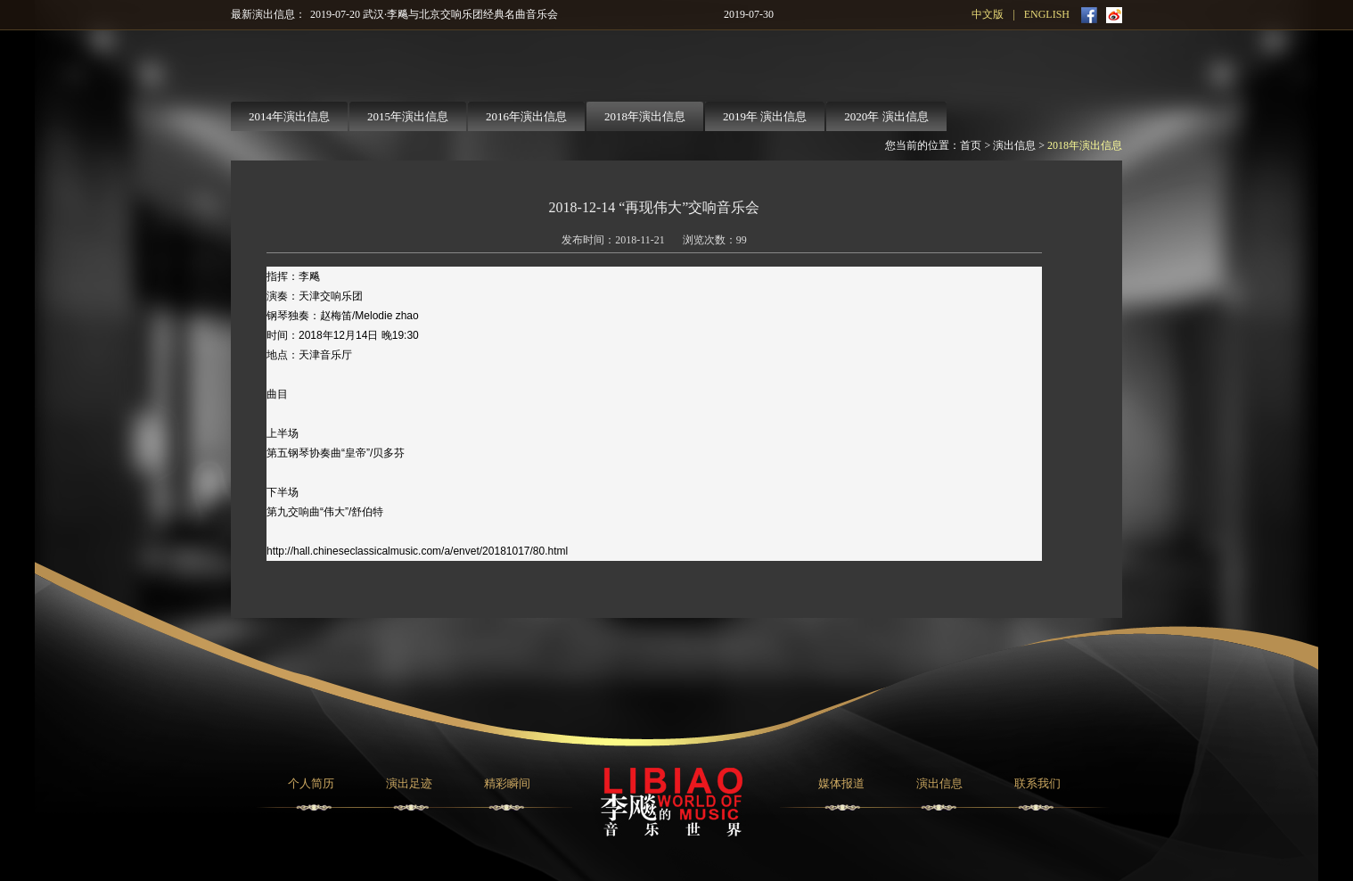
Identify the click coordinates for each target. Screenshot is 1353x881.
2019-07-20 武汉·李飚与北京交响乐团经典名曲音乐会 (434, 14)
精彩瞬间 (507, 783)
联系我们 (1037, 783)
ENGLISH (1047, 14)
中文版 (988, 14)
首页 (970, 145)
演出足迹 (409, 783)
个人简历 (311, 783)
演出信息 (1014, 145)
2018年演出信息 (1084, 145)
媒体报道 (841, 783)
